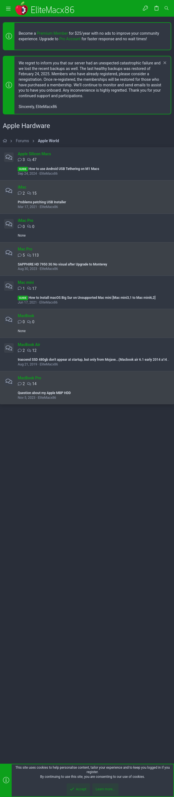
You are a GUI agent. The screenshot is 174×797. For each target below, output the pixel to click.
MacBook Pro (29, 533)
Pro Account (69, 39)
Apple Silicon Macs (34, 309)
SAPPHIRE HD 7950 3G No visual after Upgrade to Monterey (62, 420)
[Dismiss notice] (164, 63)
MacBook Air (29, 500)
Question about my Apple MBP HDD (44, 548)
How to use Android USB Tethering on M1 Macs (58, 324)
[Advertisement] (87, 186)
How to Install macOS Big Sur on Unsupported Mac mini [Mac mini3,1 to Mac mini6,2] (86, 453)
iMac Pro (25, 376)
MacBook (26, 471)
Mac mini (26, 438)
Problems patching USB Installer (42, 358)
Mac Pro (25, 404)
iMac (22, 342)
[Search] (166, 8)
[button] (8, 8)
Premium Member (52, 33)
